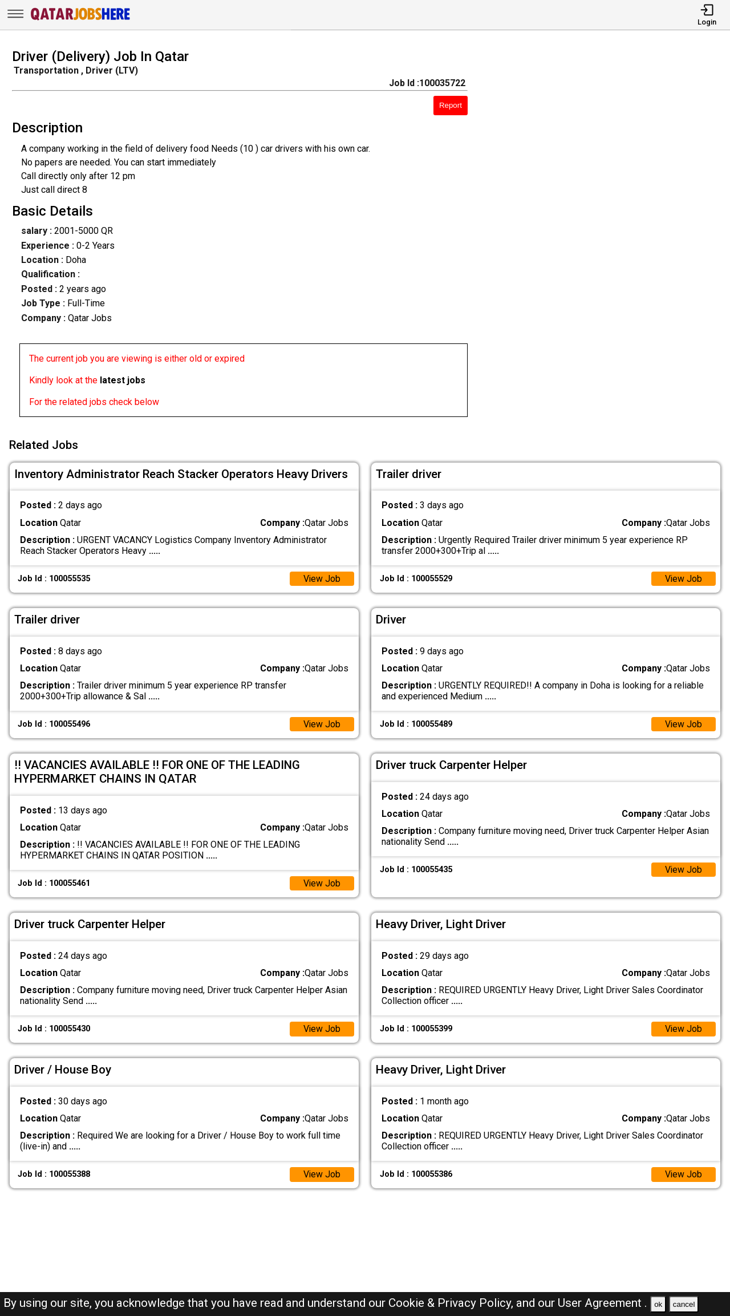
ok (658, 1304)
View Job (321, 577)
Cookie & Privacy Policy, (452, 1303)
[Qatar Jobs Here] (80, 19)
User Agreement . (602, 1303)
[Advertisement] (608, 236)
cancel (684, 1304)
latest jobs (122, 380)
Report (450, 105)
